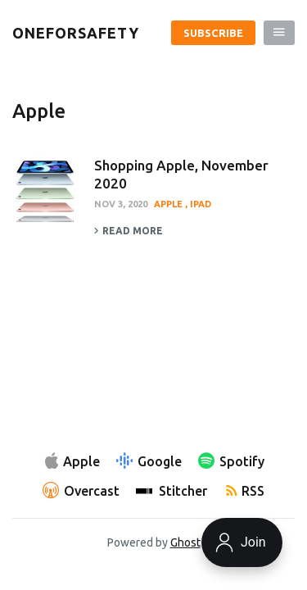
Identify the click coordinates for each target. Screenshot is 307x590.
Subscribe (213, 33)
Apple (169, 204)
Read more (128, 231)
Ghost (185, 542)
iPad (200, 204)
